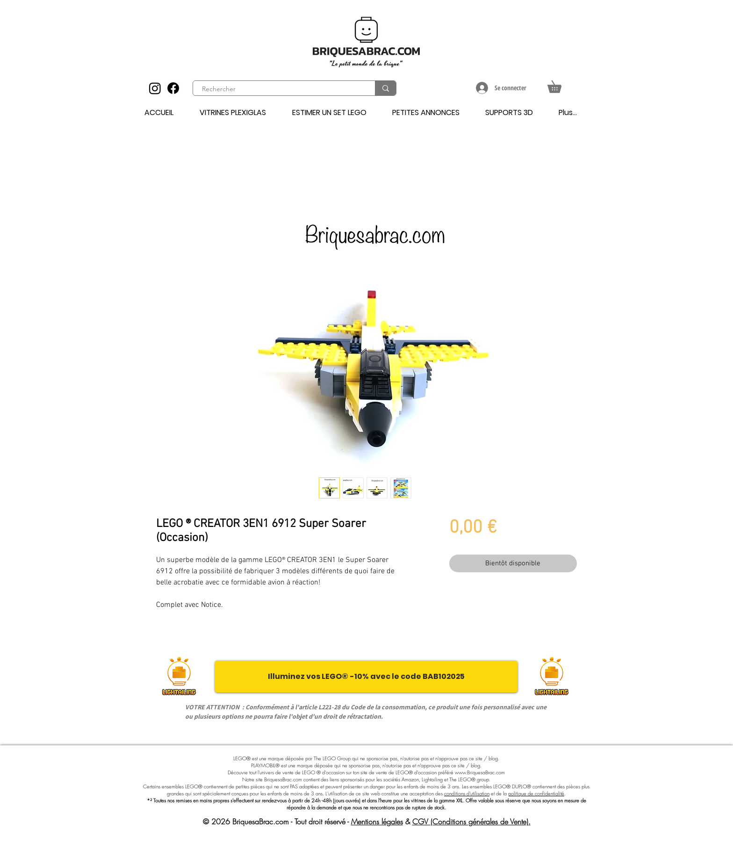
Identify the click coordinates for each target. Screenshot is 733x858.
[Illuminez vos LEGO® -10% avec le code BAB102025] (366, 676)
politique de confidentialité (536, 793)
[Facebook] (173, 88)
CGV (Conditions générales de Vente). (471, 821)
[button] (560, 84)
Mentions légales (377, 821)
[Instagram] (155, 88)
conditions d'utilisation (466, 793)
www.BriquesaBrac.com (480, 772)
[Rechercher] (278, 89)
